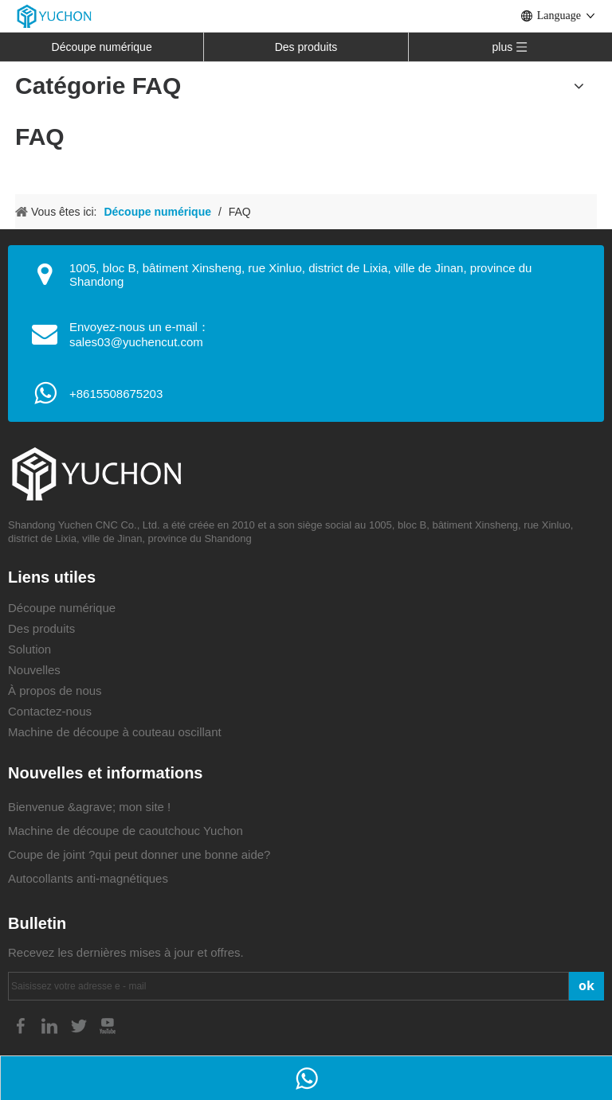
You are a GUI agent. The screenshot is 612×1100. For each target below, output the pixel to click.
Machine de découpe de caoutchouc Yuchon (125, 830)
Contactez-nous (50, 711)
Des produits (306, 47)
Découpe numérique (102, 47)
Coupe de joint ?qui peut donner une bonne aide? (139, 854)
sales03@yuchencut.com (136, 342)
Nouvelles (34, 670)
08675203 (136, 393)
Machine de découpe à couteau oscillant (115, 732)
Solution (29, 649)
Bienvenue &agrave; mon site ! (89, 806)
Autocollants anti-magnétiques (88, 878)
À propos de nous (55, 690)
